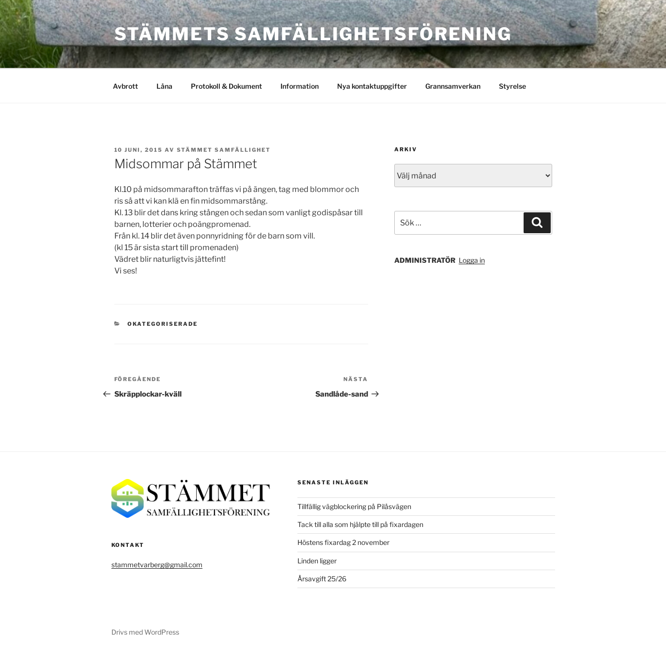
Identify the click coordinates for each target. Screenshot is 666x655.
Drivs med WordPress (145, 632)
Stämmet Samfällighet (224, 149)
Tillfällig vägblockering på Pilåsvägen (354, 506)
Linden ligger (317, 561)
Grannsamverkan (452, 86)
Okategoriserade (162, 323)
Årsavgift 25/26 (321, 579)
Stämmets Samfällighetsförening (313, 34)
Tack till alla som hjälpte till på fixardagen (360, 524)
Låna (164, 86)
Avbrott (125, 86)
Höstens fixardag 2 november (343, 542)
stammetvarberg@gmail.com (156, 564)
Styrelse (512, 86)
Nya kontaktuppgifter (372, 86)
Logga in (472, 260)
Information (299, 86)
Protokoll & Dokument (226, 86)
